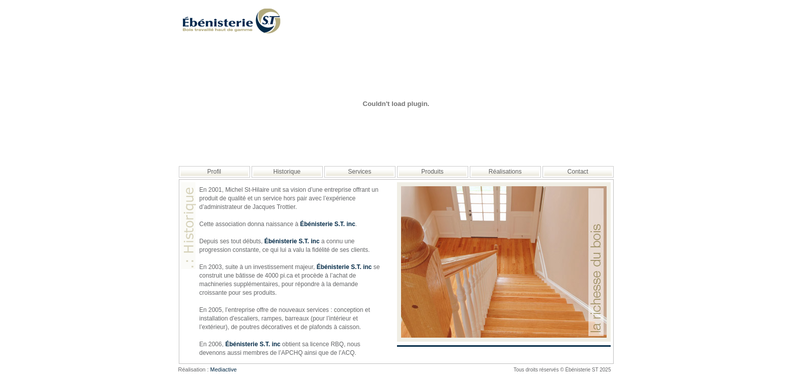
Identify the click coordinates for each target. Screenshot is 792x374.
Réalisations (504, 171)
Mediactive (223, 369)
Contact (577, 171)
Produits (432, 171)
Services (359, 171)
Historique (287, 171)
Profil (214, 171)
